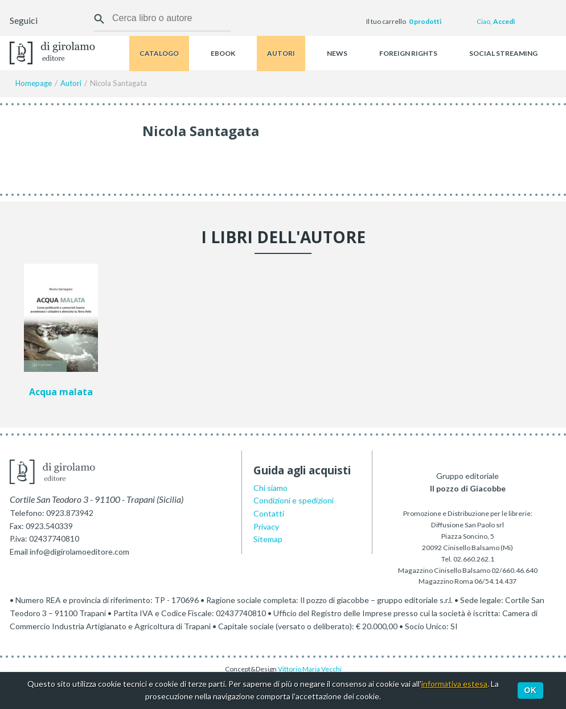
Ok (530, 690)
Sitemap (267, 539)
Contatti (268, 513)
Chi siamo (270, 488)
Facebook (48, 21)
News (337, 53)
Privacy (266, 526)
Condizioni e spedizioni (293, 500)
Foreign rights (408, 53)
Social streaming (503, 53)
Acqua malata (61, 392)
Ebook (223, 53)
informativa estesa (454, 683)
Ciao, (496, 21)
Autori (281, 53)
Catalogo (159, 53)
